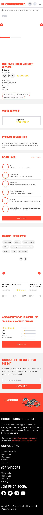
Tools (14, 251)
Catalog (4, 460)
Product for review (9, 451)
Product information (22, 94)
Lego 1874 (20, 120)
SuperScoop (7, 242)
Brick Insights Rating (17, 191)
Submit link (21, 218)
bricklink (12, 200)
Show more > (36, 157)
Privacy (4, 462)
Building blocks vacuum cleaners (22, 247)
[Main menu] (39, 3)
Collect (6, 247)
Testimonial (6, 473)
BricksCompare (13, 4)
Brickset (13, 166)
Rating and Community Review (13, 98)
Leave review (21, 344)
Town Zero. (14, 183)
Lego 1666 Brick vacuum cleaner (28, 10)
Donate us (5, 479)
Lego (8, 80)
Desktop (6, 251)
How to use (6, 476)
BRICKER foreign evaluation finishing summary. (25, 208)
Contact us (6, 454)
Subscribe (21, 386)
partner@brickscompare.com (24, 441)
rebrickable (14, 174)
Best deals (5, 457)
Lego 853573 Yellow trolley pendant (11, 285)
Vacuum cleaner (29, 242)
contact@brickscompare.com (24, 438)
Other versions (8, 94)
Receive (17, 242)
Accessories (11, 10)
